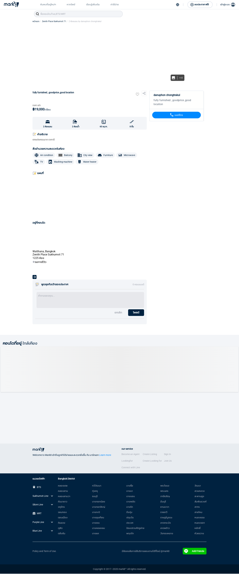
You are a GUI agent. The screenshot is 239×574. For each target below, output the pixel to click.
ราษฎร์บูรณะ (166, 517)
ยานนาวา (164, 507)
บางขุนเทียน (98, 517)
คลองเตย (63, 486)
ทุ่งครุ (95, 491)
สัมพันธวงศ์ (200, 502)
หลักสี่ (197, 528)
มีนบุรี (163, 502)
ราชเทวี (163, 512)
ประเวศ (129, 523)
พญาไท (130, 533)
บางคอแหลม (98, 528)
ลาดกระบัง (165, 523)
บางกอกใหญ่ (98, 507)
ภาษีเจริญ (165, 496)
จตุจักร (61, 507)
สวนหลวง (200, 491)
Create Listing (150, 454)
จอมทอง (62, 512)
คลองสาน (63, 491)
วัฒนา (198, 486)
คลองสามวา (64, 496)
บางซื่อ (129, 486)
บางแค (95, 533)
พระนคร (164, 491)
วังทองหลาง (166, 533)
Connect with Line (130, 467)
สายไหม (198, 512)
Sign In (167, 454)
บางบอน (130, 496)
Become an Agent (130, 454)
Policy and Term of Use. (44, 551)
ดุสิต (60, 528)
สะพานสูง (199, 496)
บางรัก (129, 507)
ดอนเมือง (63, 517)
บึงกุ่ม (129, 512)
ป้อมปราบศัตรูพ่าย (135, 528)
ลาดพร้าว (165, 528)
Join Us (168, 461)
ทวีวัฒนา (96, 486)
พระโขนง (164, 486)
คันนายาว (62, 502)
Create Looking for (152, 461)
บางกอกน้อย (98, 502)
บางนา (129, 491)
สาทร (197, 507)
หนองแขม (200, 517)
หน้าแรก (37, 22)
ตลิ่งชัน (61, 533)
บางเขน (96, 523)
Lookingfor (127, 461)
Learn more (105, 455)
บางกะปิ (96, 512)
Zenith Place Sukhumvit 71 (54, 22)
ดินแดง (61, 523)
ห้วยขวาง (199, 533)
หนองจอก (200, 523)
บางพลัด (130, 502)
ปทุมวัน (130, 517)
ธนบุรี (95, 496)
